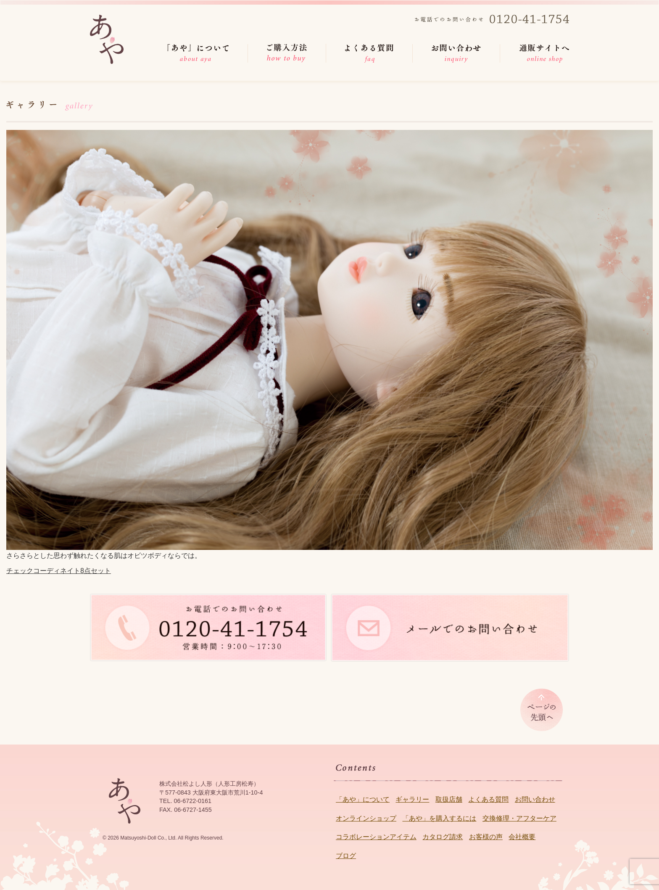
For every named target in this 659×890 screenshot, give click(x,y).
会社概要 (522, 836)
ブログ (346, 855)
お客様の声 (486, 836)
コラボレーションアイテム (376, 836)
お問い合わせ (535, 799)
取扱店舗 (448, 799)
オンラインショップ (366, 818)
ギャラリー (412, 799)
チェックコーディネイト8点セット (58, 570)
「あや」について (363, 799)
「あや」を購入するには (439, 818)
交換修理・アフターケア (519, 818)
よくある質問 (488, 799)
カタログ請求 (442, 836)
